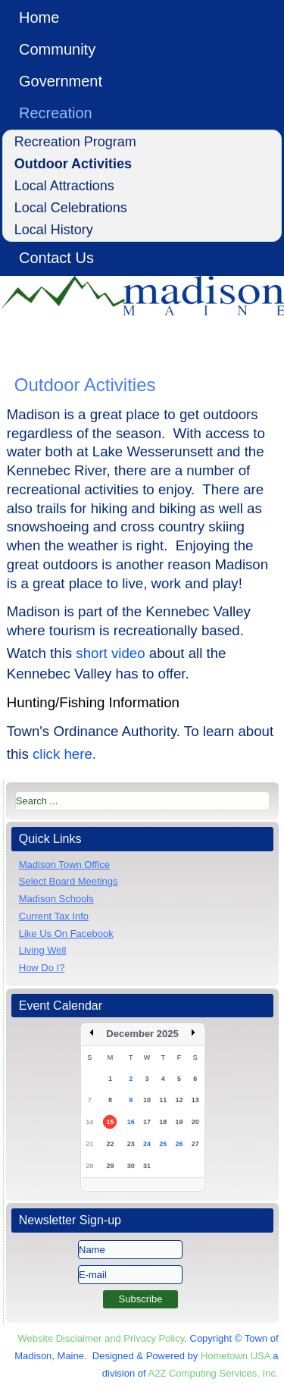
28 (89, 1166)
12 (179, 1100)
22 (110, 1144)
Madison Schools (56, 898)
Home (39, 17)
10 (147, 1100)
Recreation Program (75, 141)
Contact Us (56, 257)
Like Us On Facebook (66, 933)
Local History (53, 229)
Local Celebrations (70, 207)
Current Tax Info (54, 916)
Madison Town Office (64, 864)
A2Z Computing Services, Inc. (213, 1373)
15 (110, 1122)
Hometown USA (235, 1355)
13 (195, 1100)
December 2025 (142, 1033)
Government (60, 81)
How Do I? (42, 967)
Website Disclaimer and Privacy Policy (100, 1338)
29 (110, 1166)
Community (57, 49)
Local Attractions (64, 185)
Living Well (43, 950)
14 (89, 1122)
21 (89, 1144)
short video (110, 653)
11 (163, 1100)
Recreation (55, 113)
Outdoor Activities (73, 163)
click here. (64, 754)
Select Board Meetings (68, 881)
